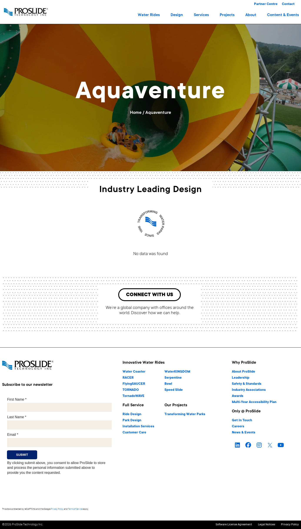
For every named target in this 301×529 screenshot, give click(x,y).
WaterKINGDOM (177, 373)
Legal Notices (259, 525)
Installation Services (138, 427)
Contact (288, 4)
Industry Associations (249, 391)
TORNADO (131, 391)
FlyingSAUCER (134, 385)
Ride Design (132, 415)
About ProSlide (243, 373)
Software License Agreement (220, 525)
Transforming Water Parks (185, 415)
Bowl (168, 385)
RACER (128, 379)
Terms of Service (75, 510)
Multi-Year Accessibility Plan (254, 403)
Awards (237, 397)
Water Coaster (134, 373)
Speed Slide (174, 391)
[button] (149, 15)
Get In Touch (242, 421)
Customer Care (134, 433)
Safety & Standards (246, 385)
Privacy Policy (57, 510)
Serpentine (173, 379)
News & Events (243, 433)
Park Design (132, 421)
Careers (238, 427)
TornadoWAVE (134, 397)
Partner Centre (266, 4)
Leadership (240, 379)
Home (135, 113)
